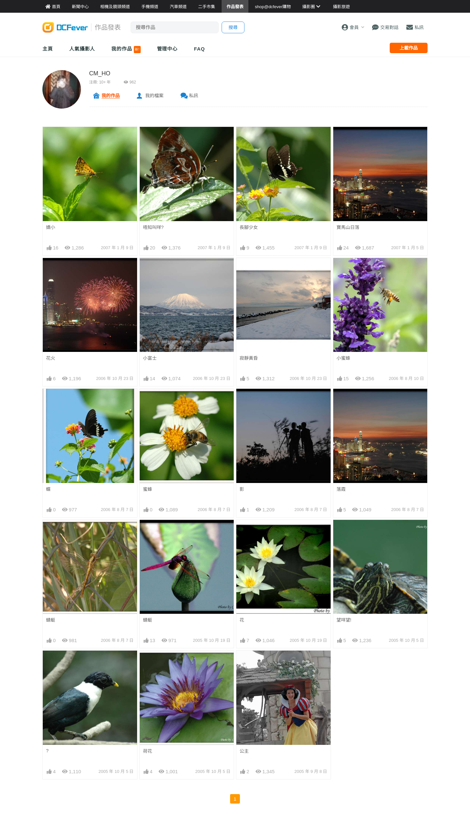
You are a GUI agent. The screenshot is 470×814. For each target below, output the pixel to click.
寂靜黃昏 (249, 358)
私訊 (193, 95)
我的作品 (125, 49)
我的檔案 (154, 95)
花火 (50, 358)
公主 (244, 751)
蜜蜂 (147, 489)
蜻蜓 (50, 620)
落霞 (341, 489)
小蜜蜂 (343, 358)
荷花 (147, 751)
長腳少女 (249, 227)
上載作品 (409, 48)
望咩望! (344, 620)
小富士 (150, 358)
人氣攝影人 (82, 49)
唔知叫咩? (153, 227)
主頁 (47, 49)
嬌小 (50, 227)
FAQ (199, 49)
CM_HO (99, 73)
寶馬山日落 (348, 227)
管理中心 (167, 49)
